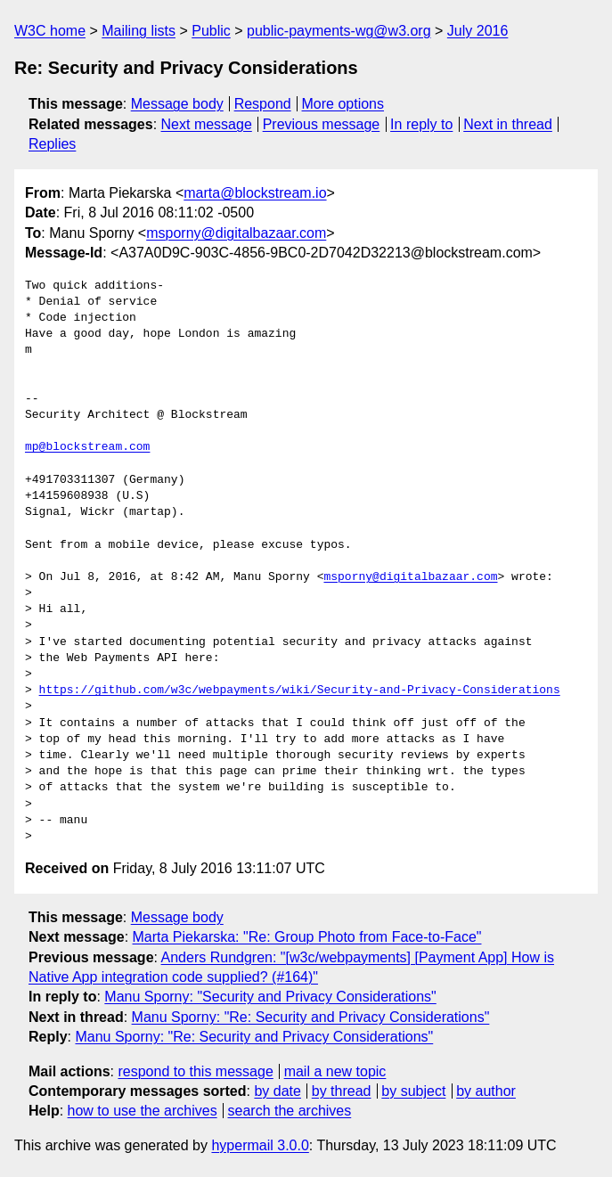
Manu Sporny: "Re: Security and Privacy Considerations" (311, 1017)
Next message (206, 124)
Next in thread (507, 124)
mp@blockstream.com (87, 447)
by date (277, 1091)
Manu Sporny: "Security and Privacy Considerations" (270, 996)
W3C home (50, 30)
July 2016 (478, 30)
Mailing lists (138, 30)
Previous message (321, 124)
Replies (52, 143)
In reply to (421, 124)
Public (211, 30)
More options (343, 103)
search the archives (290, 1110)
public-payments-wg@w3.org (339, 30)
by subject (413, 1091)
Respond (262, 103)
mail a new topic (335, 1071)
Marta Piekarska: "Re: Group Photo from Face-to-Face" (307, 936)
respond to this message (195, 1071)
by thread (341, 1091)
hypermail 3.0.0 (259, 1145)
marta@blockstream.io (255, 192)
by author (486, 1091)
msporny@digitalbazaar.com (236, 233)
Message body (177, 103)
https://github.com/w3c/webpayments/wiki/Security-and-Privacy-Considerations (299, 690)
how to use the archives (142, 1110)
